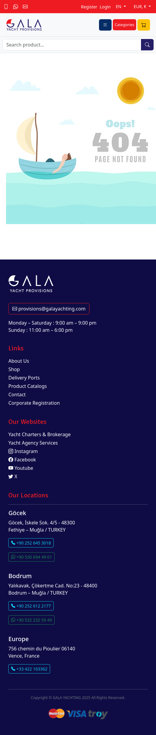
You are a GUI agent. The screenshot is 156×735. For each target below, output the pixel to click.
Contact (17, 394)
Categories (124, 24)
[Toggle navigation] (105, 25)
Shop (14, 369)
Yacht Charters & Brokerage (39, 434)
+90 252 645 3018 (31, 543)
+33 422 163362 (29, 669)
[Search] (71, 44)
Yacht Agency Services (33, 443)
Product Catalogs (27, 386)
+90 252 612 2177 (31, 606)
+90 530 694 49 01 (31, 557)
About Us (18, 361)
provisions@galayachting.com (49, 308)
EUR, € (141, 6)
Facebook (22, 459)
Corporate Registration (34, 403)
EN (119, 6)
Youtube (20, 468)
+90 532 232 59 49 (31, 620)
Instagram (23, 451)
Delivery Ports (24, 377)
